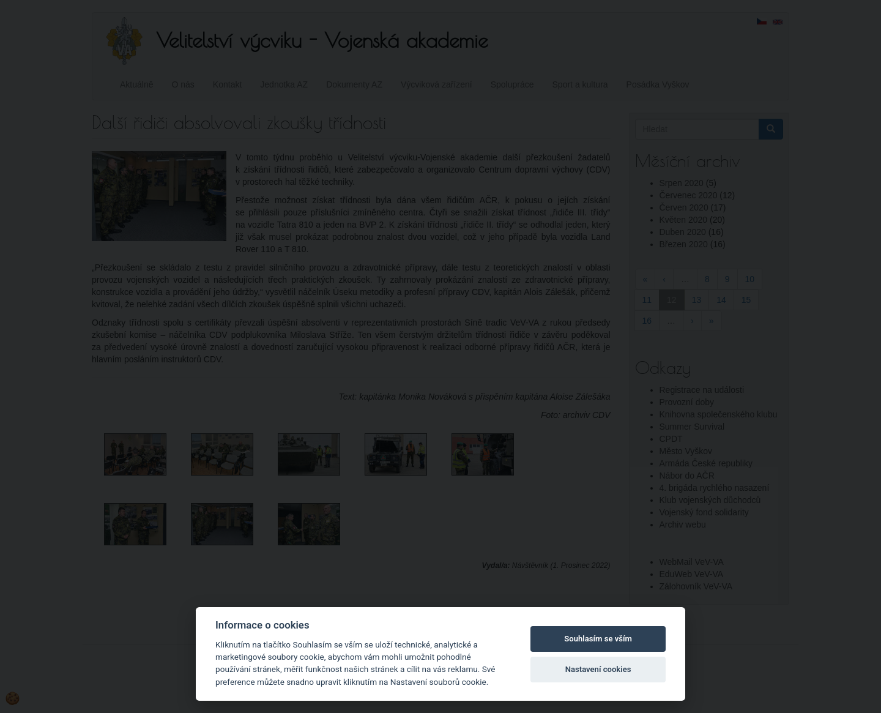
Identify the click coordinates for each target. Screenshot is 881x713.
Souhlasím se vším (598, 638)
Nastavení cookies (598, 669)
